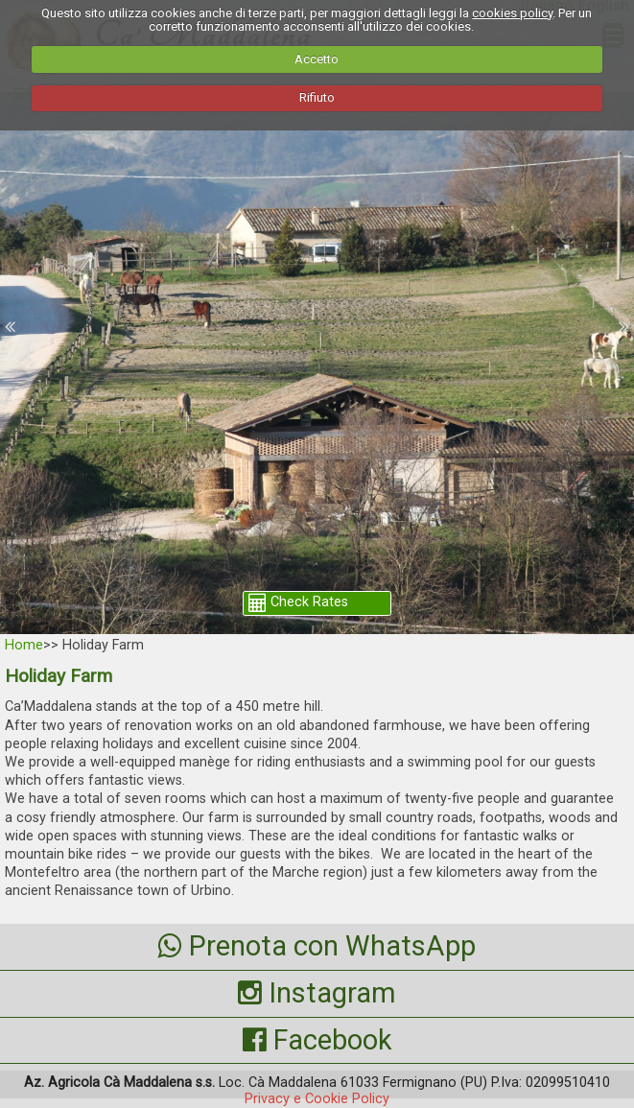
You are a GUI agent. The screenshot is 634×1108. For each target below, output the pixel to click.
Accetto (316, 59)
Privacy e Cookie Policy (317, 1099)
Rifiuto (317, 97)
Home (24, 645)
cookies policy (512, 13)
